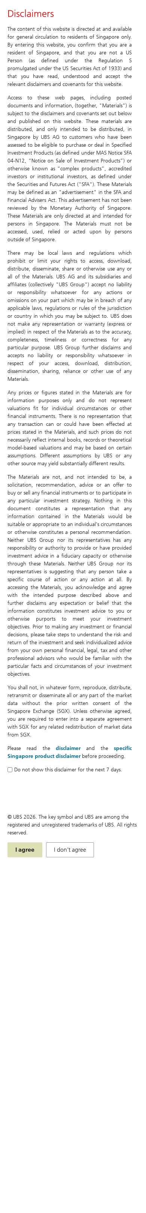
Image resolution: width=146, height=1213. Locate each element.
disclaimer (68, 748)
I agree (24, 849)
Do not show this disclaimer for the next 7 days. (64, 770)
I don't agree (70, 849)
